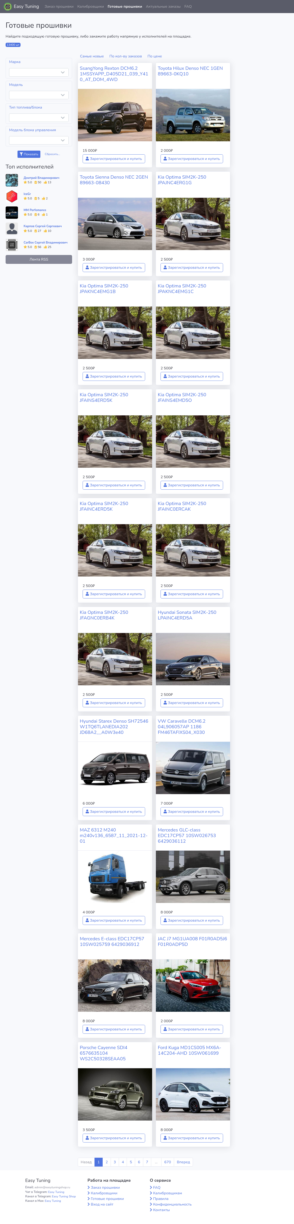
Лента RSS (38, 259)
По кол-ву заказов (125, 56)
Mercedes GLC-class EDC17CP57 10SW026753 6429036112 (187, 835)
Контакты (161, 1210)
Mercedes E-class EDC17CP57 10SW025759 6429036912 (112, 942)
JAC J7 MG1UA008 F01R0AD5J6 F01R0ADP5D (192, 942)
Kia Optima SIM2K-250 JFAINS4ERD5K (104, 397)
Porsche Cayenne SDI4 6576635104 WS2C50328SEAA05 (103, 1053)
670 (167, 1162)
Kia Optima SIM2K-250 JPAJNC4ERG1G (182, 180)
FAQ (188, 6)
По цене (154, 56)
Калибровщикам (167, 1193)
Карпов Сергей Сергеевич (43, 226)
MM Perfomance (35, 210)
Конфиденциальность (172, 1204)
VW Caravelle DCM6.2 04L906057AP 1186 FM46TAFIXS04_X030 (182, 727)
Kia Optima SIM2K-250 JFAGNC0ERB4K (104, 615)
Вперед (183, 1162)
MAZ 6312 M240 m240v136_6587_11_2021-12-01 (113, 835)
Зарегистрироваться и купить (114, 158)
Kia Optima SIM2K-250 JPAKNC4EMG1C (182, 289)
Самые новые (92, 56)
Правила (160, 1198)
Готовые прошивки (125, 6)
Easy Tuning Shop (64, 1196)
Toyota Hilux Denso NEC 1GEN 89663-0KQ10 (190, 71)
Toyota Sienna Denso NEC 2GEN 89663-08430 (114, 180)
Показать (29, 154)
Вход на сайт (102, 1204)
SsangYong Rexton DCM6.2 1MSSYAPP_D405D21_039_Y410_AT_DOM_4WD (114, 74)
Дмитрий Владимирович (41, 178)
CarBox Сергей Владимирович (45, 243)
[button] (286, 6)
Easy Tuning (26, 6)
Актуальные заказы (163, 6)
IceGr (27, 194)
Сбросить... (52, 154)
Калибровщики (90, 6)
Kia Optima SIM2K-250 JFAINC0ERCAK (182, 506)
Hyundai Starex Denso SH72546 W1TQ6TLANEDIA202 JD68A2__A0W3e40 (114, 727)
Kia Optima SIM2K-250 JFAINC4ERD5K (104, 506)
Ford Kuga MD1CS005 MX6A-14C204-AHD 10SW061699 (189, 1050)
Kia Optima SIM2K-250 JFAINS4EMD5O (182, 397)
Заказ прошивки (59, 6)
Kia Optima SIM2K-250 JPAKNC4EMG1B (104, 289)
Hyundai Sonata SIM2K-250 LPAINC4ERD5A (187, 615)
